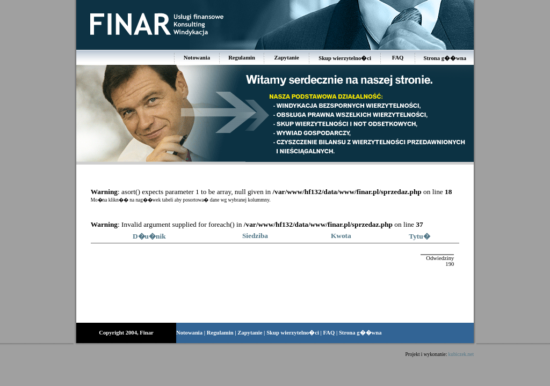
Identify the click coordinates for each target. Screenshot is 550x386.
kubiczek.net (461, 354)
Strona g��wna (445, 58)
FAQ (398, 58)
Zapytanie (286, 58)
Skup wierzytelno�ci (345, 58)
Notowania (197, 58)
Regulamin (241, 58)
